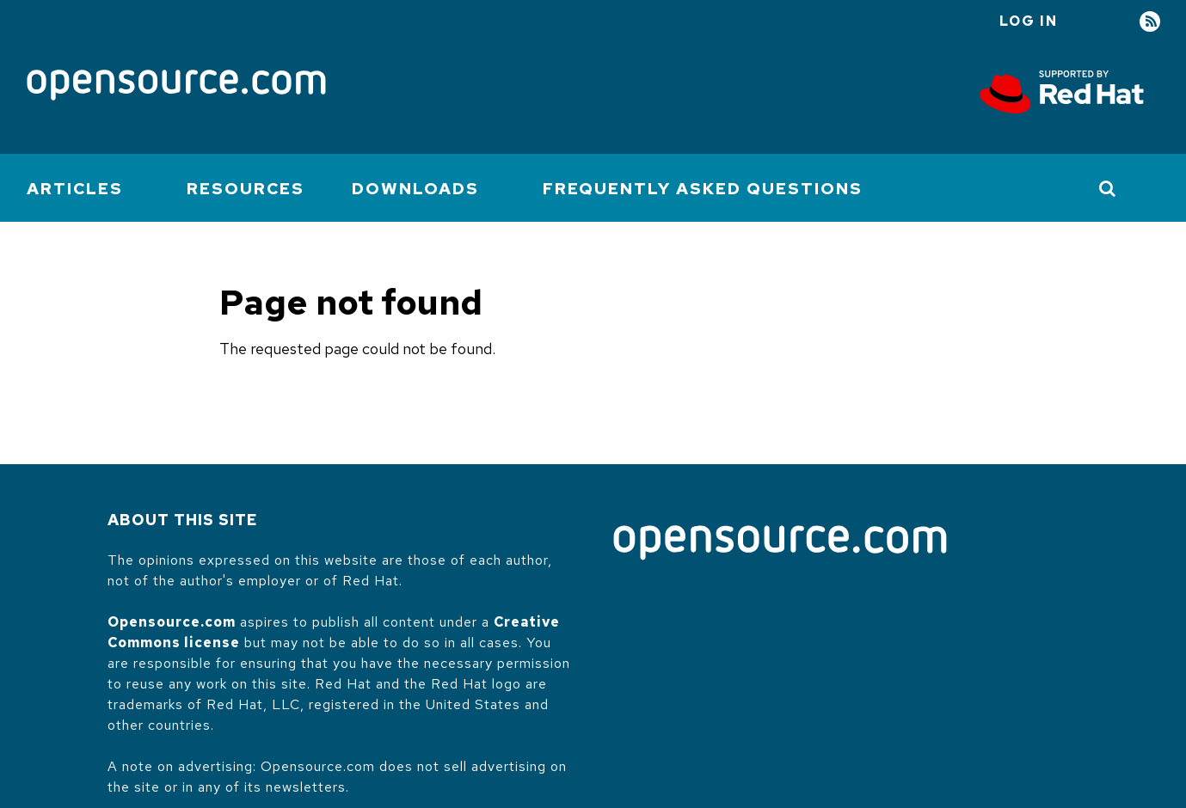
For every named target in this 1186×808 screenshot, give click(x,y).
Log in (1028, 21)
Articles (75, 188)
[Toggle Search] (1108, 188)
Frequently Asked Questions (703, 188)
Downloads (415, 188)
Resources (245, 188)
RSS (1150, 22)
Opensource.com (172, 622)
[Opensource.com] (176, 86)
